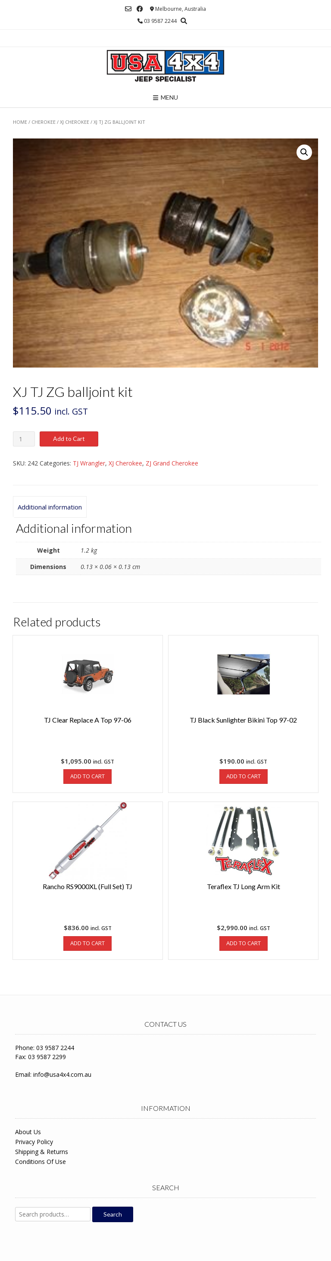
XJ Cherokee (74, 122)
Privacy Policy (34, 1142)
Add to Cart (69, 438)
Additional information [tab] (50, 507)
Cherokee (43, 122)
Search (112, 1214)
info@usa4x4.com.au (62, 1074)
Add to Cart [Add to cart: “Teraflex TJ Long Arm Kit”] (243, 943)
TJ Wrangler (89, 463)
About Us (28, 1132)
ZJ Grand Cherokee (172, 463)
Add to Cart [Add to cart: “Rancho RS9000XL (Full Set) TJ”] (87, 943)
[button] (304, 152)
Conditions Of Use (40, 1161)
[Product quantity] (24, 439)
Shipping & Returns (41, 1152)
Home (20, 122)
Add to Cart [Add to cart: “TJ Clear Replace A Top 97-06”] (87, 776)
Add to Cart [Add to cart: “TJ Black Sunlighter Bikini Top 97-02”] (243, 776)
